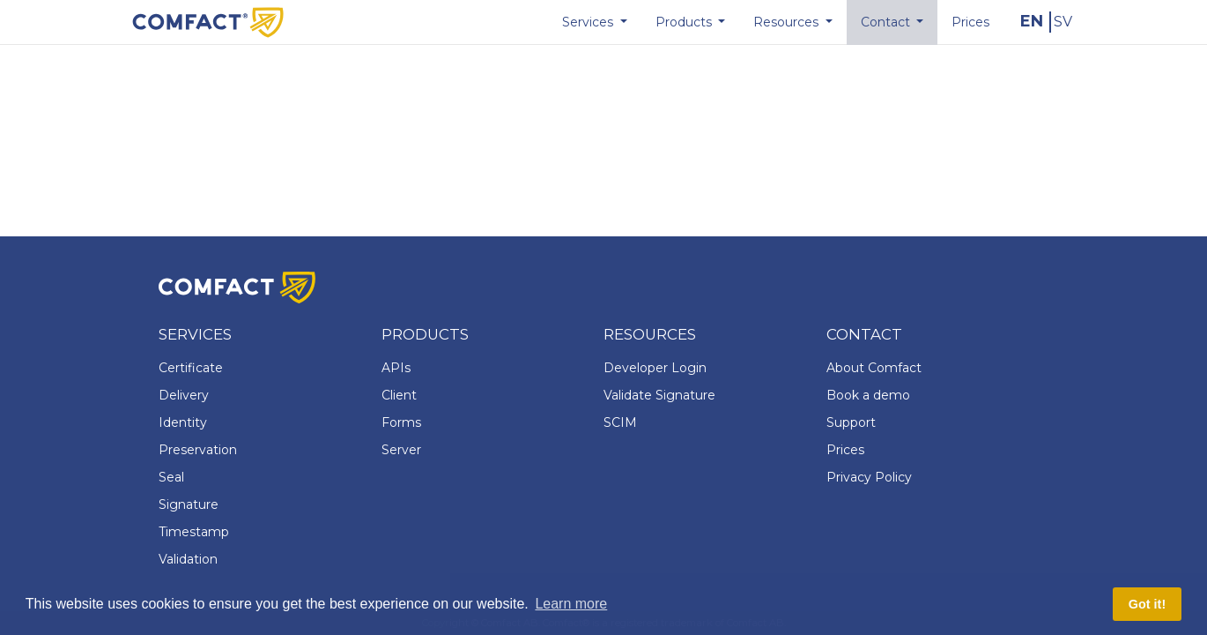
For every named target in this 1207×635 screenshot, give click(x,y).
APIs (396, 368)
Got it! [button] (1147, 604)
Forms (401, 422)
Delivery (184, 395)
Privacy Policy (869, 477)
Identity (183, 422)
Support (851, 422)
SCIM (620, 422)
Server (401, 450)
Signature (188, 504)
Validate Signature (659, 395)
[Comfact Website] (208, 21)
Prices (845, 450)
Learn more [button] (571, 603)
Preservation (198, 450)
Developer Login (655, 368)
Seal (171, 477)
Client (399, 395)
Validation (188, 559)
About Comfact (874, 368)
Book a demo (868, 395)
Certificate (191, 368)
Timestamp (194, 532)
